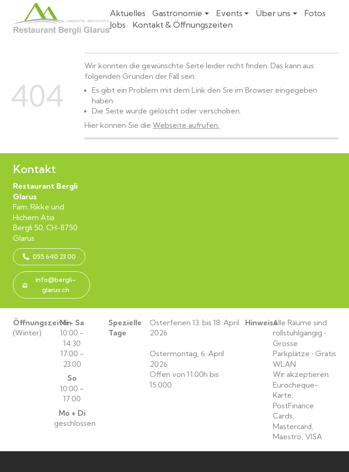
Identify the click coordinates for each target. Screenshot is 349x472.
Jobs (118, 25)
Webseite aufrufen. (186, 125)
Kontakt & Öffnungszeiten (182, 25)
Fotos (314, 13)
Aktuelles (127, 13)
